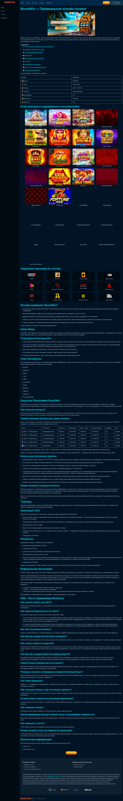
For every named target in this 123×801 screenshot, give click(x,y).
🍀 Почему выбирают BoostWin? (33, 52)
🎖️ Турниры (26, 61)
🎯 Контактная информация (31, 70)
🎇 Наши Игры (27, 55)
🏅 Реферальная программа (31, 64)
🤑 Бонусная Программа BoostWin (33, 58)
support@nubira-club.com (53, 776)
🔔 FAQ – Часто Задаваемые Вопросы (34, 67)
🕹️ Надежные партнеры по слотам (33, 49)
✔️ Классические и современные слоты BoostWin (38, 46)
